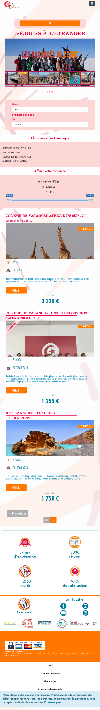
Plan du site (50, 681)
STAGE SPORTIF (11, 152)
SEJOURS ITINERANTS (14, 161)
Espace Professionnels (50, 689)
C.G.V (50, 665)
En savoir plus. (52, 702)
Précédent (17, 513)
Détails (16, 290)
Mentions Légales (50, 673)
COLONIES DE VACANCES (16, 156)
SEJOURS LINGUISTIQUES (16, 148)
